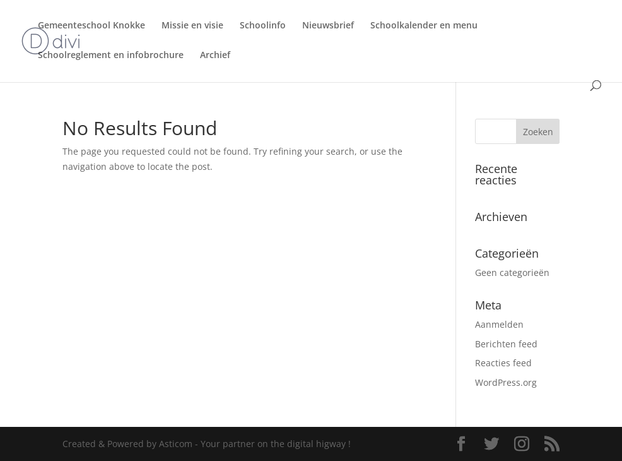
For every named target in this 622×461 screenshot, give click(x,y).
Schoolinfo (263, 26)
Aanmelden (499, 324)
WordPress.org (506, 382)
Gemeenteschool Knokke (91, 26)
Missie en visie (192, 26)
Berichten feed (506, 344)
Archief (215, 56)
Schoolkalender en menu (424, 26)
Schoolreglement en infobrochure (111, 56)
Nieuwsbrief (328, 26)
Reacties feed (503, 363)
